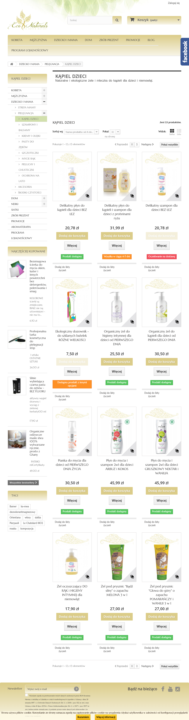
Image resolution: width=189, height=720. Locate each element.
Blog (151, 40)
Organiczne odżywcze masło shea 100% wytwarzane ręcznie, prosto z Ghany (37, 443)
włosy (28, 517)
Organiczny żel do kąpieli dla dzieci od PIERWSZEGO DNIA (162, 335)
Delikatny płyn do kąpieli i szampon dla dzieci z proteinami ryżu (117, 211)
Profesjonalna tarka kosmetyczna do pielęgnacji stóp (38, 340)
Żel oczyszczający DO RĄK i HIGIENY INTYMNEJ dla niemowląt (72, 592)
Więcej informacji (105, 717)
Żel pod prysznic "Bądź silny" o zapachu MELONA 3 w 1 (117, 590)
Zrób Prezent (108, 40)
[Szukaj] (117, 20)
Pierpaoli (14, 523)
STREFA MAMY (26, 107)
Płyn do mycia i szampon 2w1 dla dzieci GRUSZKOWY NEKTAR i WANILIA (161, 466)
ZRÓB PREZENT (20, 215)
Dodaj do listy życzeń (62, 268)
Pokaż (106, 131)
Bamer (13, 506)
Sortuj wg (58, 131)
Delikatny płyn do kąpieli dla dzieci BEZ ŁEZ (72, 209)
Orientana (15, 517)
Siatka (172, 132)
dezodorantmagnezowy (22, 512)
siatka (38, 517)
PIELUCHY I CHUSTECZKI (27, 167)
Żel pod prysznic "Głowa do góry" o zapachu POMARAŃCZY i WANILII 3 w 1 (162, 594)
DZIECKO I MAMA (66, 40)
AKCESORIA (24, 186)
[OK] (76, 689)
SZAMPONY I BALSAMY (28, 127)
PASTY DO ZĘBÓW (26, 144)
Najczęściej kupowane (28, 251)
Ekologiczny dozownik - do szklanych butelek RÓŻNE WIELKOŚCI (72, 335)
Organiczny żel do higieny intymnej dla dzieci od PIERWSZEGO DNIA (117, 337)
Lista (179, 132)
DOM (88, 40)
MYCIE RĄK (28, 158)
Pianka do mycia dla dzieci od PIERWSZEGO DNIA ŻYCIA (72, 464)
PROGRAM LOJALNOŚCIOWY (29, 50)
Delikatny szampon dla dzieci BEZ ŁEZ (162, 207)
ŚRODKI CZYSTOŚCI (29, 192)
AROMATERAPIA (21, 227)
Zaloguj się (174, 3)
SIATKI (15, 209)
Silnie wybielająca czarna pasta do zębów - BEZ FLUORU (38, 384)
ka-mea (25, 506)
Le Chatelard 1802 (33, 523)
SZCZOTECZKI (30, 153)
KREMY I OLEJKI (30, 136)
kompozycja (26, 528)
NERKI (14, 204)
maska (13, 528)
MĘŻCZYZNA (38, 40)
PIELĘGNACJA (25, 113)
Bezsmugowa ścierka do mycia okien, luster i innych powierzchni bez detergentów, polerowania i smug (38, 276)
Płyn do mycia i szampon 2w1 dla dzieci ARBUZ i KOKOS (117, 464)
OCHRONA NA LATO (29, 178)
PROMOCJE (133, 40)
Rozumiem (83, 717)
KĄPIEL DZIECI (29, 119)
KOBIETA (16, 40)
